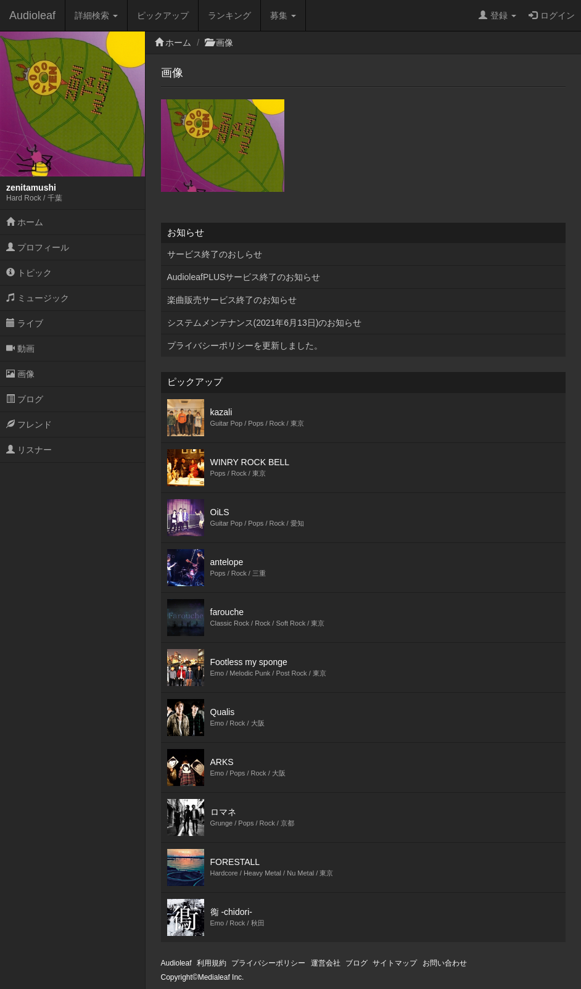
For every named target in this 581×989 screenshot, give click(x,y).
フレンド (29, 424)
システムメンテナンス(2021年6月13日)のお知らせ (264, 323)
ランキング (229, 15)
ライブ (24, 323)
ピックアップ (163, 15)
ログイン (552, 15)
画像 (20, 374)
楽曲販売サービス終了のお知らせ (232, 300)
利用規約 (211, 963)
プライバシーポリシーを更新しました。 (245, 345)
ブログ (24, 399)
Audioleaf (32, 15)
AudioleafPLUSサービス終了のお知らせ (244, 277)
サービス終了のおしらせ (214, 254)
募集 (283, 15)
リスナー (29, 450)
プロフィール (37, 247)
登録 (497, 15)
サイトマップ (395, 963)
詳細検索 (96, 15)
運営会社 (325, 963)
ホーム (24, 222)
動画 (20, 349)
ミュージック (37, 298)
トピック (29, 273)
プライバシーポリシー (268, 963)
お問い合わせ (444, 963)
